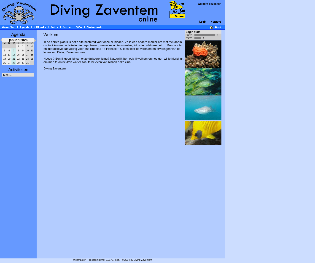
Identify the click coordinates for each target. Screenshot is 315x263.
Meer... (7, 75)
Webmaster (79, 259)
